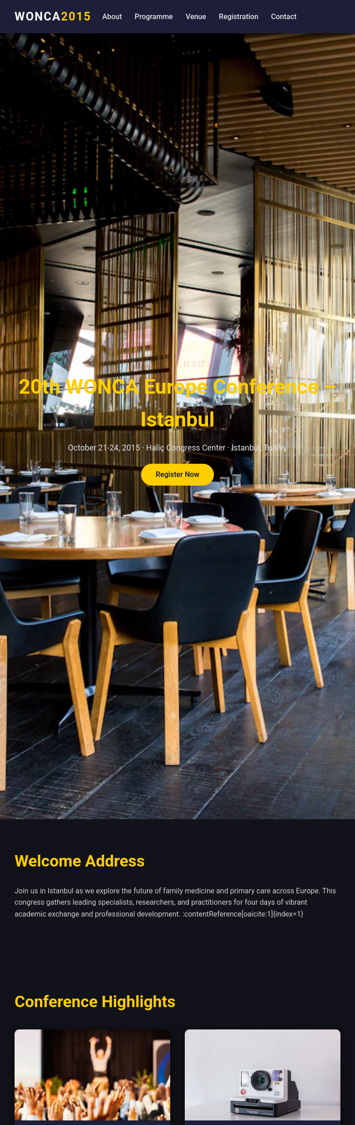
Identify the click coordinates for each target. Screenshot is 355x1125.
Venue (196, 16)
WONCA (53, 16)
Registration (239, 16)
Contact (284, 16)
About (112, 16)
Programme (154, 16)
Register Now (177, 475)
